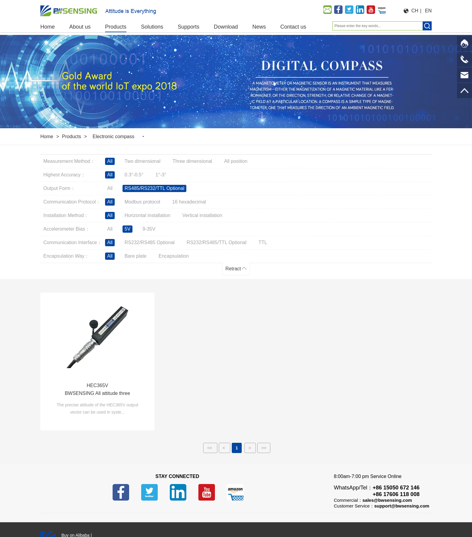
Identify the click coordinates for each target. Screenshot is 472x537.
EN (428, 10)
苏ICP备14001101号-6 (205, 524)
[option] (236, 81)
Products (71, 136)
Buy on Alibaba (75, 516)
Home (46, 136)
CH (414, 10)
